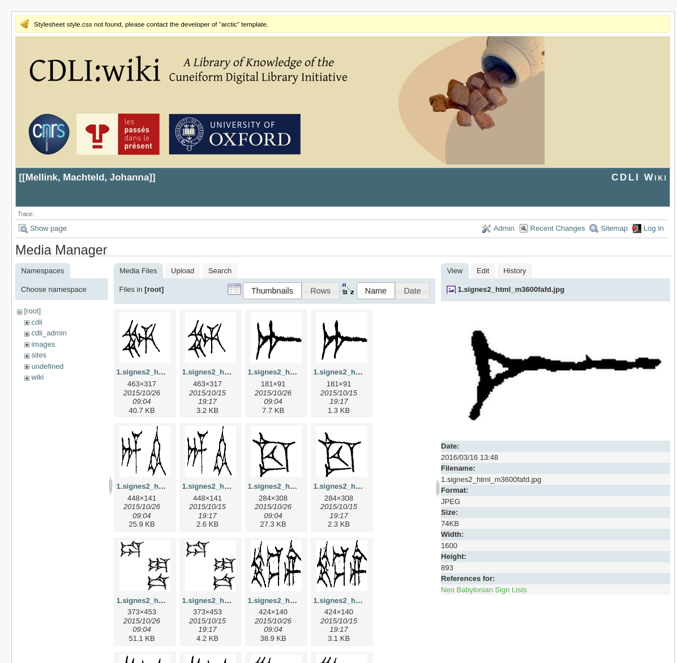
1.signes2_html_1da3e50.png (233, 600)
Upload (182, 270)
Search (220, 270)
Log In (654, 228)
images (43, 344)
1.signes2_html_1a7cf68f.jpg (298, 372)
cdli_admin (48, 333)
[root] (32, 311)
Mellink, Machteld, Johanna (87, 177)
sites (38, 355)
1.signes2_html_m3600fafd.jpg (511, 289)
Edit (483, 270)
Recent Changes (557, 228)
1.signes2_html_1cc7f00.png (363, 486)
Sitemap (614, 228)
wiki (37, 377)
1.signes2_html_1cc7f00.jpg (296, 486)
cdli (36, 322)
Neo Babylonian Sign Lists (484, 589)
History (514, 270)
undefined (47, 366)
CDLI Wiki (639, 177)
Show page (48, 228)
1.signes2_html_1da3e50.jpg (166, 600)
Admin (504, 228)
